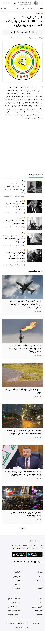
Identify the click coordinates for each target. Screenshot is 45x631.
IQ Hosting (25, 627)
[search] (15, 3)
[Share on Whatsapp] (29, 32)
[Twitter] (39, 562)
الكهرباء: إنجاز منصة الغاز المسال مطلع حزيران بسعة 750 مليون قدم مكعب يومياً (25, 349)
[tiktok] (21, 562)
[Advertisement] (22, 145)
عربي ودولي (19, 201)
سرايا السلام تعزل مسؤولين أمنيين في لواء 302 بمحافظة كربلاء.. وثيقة (14, 239)
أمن (22, 181)
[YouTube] (35, 562)
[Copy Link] (18, 32)
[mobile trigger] (41, 3)
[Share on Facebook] (37, 32)
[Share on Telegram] (22, 32)
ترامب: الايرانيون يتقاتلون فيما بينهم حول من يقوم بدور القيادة (15, 207)
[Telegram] (28, 562)
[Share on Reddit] (25, 32)
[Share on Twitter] (33, 32)
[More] (10, 32)
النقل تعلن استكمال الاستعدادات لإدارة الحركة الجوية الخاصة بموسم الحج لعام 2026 (25, 304)
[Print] (14, 32)
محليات (38, 13)
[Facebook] (42, 562)
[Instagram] (31, 562)
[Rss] (25, 562)
